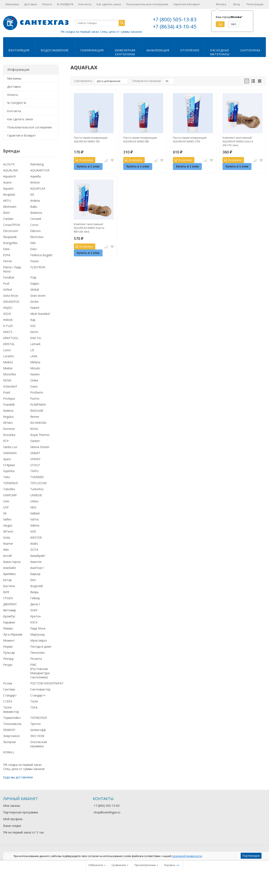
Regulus (8, 417)
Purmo (34, 398)
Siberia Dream (39, 447)
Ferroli (7, 261)
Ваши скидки (12, 826)
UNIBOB (36, 495)
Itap (32, 320)
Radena (8, 411)
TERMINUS (10, 483)
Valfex (7, 519)
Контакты (85, 4)
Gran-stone (37, 296)
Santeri (35, 441)
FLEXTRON (37, 267)
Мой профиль (13, 819)
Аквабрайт (37, 556)
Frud (6, 283)
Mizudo (35, 368)
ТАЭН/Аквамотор (11, 709)
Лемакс (8, 628)
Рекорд (8, 659)
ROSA (34, 429)
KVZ (33, 326)
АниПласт (37, 568)
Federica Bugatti (41, 255)
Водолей (36, 586)
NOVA (7, 380)
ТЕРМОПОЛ (38, 718)
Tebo (6, 477)
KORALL (8, 752)
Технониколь (12, 724)
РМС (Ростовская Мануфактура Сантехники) (40, 671)
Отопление (189, 50)
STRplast (9, 465)
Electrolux (36, 237)
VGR (33, 531)
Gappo (34, 283)
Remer (34, 417)
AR (32, 194)
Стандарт (10, 695)
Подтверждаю (251, 855)
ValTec (34, 519)
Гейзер (35, 598)
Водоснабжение (55, 50)
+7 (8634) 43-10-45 (174, 26)
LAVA (33, 356)
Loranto (8, 356)
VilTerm (8, 531)
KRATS (7, 332)
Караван (9, 622)
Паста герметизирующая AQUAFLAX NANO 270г (189, 139)
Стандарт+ (38, 695)
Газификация (92, 50)
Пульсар (9, 653)
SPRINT (35, 459)
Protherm (36, 392)
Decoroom (10, 231)
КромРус (9, 616)
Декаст (35, 604)
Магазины (12, 4)
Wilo (6, 550)
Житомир (9, 610)
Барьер (35, 574)
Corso (34, 225)
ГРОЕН (8, 598)
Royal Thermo (39, 435)
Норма (8, 646)
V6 (4, 513)
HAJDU (7, 308)
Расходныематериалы (220, 52)
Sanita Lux (10, 447)
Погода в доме (40, 646)
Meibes (8, 362)
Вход (236, 4)
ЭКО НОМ (37, 736)
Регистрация (254, 4)
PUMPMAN (38, 405)
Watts (34, 544)
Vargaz (7, 525)
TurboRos (37, 489)
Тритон (35, 724)
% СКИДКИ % (65, 4)
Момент (9, 640)
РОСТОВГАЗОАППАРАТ (47, 683)
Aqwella (35, 176)
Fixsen (34, 261)
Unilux (34, 501)
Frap (33, 277)
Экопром (9, 742)
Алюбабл (9, 568)
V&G (33, 507)
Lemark (35, 344)
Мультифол (38, 640)
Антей (7, 556)
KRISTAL (9, 344)
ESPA (6, 255)
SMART (35, 453)
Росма (7, 683)
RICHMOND (38, 423)
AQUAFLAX (37, 188)
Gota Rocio (10, 296)
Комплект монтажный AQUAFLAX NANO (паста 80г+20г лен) (89, 227)
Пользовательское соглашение (147, 4)
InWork (8, 320)
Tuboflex (9, 489)
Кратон (35, 616)
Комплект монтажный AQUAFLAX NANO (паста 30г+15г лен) (237, 141)
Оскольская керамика (38, 744)
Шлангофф (38, 730)
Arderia (35, 201)
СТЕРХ (7, 701)
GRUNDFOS (11, 302)
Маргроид (37, 634)
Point (6, 392)
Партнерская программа (20, 812)
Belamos (36, 213)
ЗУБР (34, 610)
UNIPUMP (10, 495)
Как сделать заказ (109, 4)
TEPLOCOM (38, 483)
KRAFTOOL (11, 338)
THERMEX (37, 477)
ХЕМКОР (9, 730)
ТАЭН (34, 701)
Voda (6, 537)
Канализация (157, 50)
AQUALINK (10, 170)
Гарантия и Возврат (186, 4)
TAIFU (34, 471)
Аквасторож (12, 562)
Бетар (7, 580)
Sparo (7, 459)
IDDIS (7, 314)
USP (6, 507)
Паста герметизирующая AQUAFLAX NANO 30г (90, 139)
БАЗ (33, 580)
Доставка (30, 4)
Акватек (36, 562)
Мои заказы (11, 806)
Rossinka (9, 435)
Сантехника (250, 50)
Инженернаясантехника (125, 52)
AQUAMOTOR (39, 170)
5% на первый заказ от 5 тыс (23, 832)
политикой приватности (187, 856)
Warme (8, 544)
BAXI (6, 213)
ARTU (7, 201)
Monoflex (9, 374)
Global (34, 289)
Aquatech (9, 176)
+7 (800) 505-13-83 (174, 19)
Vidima (34, 525)
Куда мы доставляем (18, 777)
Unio (6, 501)
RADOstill (36, 411)
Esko (33, 249)
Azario (7, 182)
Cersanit (35, 219)
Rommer (9, 429)
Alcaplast (9, 194)
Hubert (34, 308)
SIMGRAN (9, 453)
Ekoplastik (10, 237)
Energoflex (10, 243)
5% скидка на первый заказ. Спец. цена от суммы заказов (101, 32)
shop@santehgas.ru (107, 812)
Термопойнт (12, 718)
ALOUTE (9, 164)
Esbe (6, 249)
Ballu (33, 207)
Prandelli (9, 405)
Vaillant (35, 513)
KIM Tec (35, 338)
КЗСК (34, 622)
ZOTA (34, 550)
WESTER (36, 537)
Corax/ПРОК (11, 225)
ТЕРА (34, 707)
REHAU (8, 423)
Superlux (9, 471)
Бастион (9, 586)
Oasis (34, 386)
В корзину (84, 160)
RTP (6, 441)
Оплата (47, 4)
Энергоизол (11, 736)
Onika (34, 380)
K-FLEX (8, 326)
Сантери (9, 689)
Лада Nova (37, 628)
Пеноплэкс (37, 653)
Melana (35, 362)
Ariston (35, 182)
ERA (33, 243)
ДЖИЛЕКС (10, 604)
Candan (8, 219)
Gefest (7, 289)
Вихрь (34, 592)
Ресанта (36, 659)
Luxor (7, 350)
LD (32, 350)
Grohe (34, 302)
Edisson (35, 231)
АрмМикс (9, 574)
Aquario (8, 188)
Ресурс (8, 665)
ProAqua (9, 398)
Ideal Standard (40, 314)
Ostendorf (10, 386)
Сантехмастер (40, 689)
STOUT (35, 465)
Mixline (8, 368)
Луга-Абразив (12, 634)
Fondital (8, 277)
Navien (35, 374)
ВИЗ (6, 592)
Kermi (34, 332)
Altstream (9, 207)
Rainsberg (37, 164)
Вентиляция (18, 50)
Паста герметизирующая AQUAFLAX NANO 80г (140, 139)
